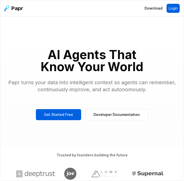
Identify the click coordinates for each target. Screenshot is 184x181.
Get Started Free (58, 114)
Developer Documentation (117, 114)
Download (154, 8)
